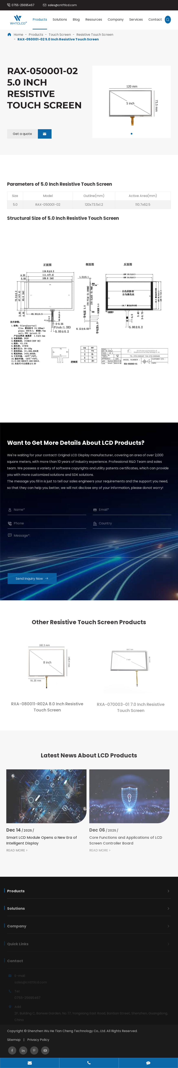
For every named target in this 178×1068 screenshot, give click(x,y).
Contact (155, 19)
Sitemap (14, 1039)
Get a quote (32, 134)
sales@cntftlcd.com (62, 5)
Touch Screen (60, 34)
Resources (93, 19)
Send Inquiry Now (35, 578)
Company (116, 19)
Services (136, 19)
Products (40, 19)
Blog (76, 19)
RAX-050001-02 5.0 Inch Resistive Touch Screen (58, 39)
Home (18, 34)
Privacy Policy (38, 1039)
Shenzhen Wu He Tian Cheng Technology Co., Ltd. (66, 1031)
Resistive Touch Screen (94, 34)
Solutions (60, 19)
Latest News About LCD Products (89, 759)
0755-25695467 (23, 5)
